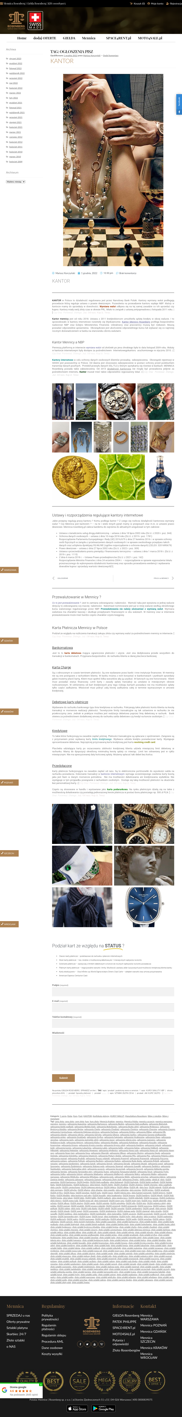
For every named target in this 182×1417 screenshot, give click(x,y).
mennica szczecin (146, 1121)
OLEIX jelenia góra (122, 1193)
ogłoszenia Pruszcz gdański (98, 1158)
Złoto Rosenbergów (126, 1350)
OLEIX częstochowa (71, 1187)
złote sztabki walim (65, 1277)
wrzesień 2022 (15, 78)
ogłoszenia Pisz (143, 1156)
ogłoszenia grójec (58, 1137)
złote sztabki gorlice (59, 1235)
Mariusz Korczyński (91, 55)
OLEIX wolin (131, 1219)
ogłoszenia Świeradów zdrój (73, 1169)
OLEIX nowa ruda (70, 1200)
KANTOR (61, 60)
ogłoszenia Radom (113, 1161)
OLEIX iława (69, 1193)
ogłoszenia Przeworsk (139, 1158)
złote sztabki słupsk (145, 1264)
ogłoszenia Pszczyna (159, 1158)
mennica (119, 1121)
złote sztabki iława (70, 1237)
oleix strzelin (156, 1211)
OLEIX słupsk (63, 1211)
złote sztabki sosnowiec (60, 1267)
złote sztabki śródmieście (84, 1267)
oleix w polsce (150, 1216)
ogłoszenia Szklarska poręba (156, 1169)
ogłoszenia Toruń (144, 1171)
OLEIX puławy (159, 1206)
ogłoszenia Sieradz (122, 1163)
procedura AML (58, 1093)
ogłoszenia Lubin (99, 1148)
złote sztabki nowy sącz (113, 1251)
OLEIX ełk (133, 1187)
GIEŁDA (69, 38)
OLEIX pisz (141, 1203)
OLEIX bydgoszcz (81, 1185)
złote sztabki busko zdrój (164, 1224)
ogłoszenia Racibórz (94, 1161)
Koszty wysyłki (52, 1354)
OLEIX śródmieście (107, 1211)
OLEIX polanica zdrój (156, 1203)
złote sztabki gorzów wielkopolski (84, 1235)
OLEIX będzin (83, 1182)
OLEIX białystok (131, 1182)
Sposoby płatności (83, 1093)
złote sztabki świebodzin (70, 1269)
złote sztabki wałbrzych (148, 1274)
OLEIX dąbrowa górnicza (92, 1187)
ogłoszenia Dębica (127, 1132)
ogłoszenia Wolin (122, 1177)
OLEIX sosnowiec (90, 1211)
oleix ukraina (137, 1216)
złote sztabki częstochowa (110, 1230)
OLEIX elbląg (123, 1187)
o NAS (11, 1346)
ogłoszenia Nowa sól (149, 1150)
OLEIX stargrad (142, 1211)
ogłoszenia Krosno (69, 1145)
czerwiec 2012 (15, 137)
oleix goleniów (122, 1190)
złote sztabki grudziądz (128, 1235)
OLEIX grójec (148, 1190)
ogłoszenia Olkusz (118, 1153)
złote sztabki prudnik (59, 1258)
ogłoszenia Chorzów (148, 1129)
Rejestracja (176, 3)
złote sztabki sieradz (127, 1264)
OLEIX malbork (104, 1198)
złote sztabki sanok (90, 1264)
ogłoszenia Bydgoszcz (149, 1126)
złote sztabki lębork (84, 1245)
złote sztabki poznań (163, 1256)
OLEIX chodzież (121, 1185)
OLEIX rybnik (104, 1208)
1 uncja (63, 1116)
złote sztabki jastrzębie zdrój (128, 1237)
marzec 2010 (15, 156)
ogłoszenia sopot (155, 1163)
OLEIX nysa (146, 1200)
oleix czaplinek (165, 1185)
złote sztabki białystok (69, 1224)
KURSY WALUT (117, 1116)
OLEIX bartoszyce (68, 1182)
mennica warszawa (163, 1121)
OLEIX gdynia (168, 1187)
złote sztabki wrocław (77, 1280)
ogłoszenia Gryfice (95, 1137)
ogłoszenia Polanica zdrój (162, 1156)
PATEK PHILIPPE (124, 1322)
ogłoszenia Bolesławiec (107, 1126)
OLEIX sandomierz (133, 1208)
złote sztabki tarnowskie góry (105, 1272)
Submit (63, 1078)
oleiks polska (145, 1179)
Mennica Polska (131, 1121)
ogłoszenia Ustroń (74, 1174)
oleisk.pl (155, 1179)
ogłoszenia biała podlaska (136, 1124)
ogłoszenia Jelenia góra (126, 1140)
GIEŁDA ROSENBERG (70, 1090)
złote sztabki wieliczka (106, 1277)
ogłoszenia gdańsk (58, 1134)
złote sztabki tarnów (82, 1272)
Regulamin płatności (49, 1327)
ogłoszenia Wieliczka (69, 1177)
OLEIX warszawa (86, 1219)
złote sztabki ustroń (107, 1274)
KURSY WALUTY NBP (155, 1090)
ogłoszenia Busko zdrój (128, 1126)
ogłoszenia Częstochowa (61, 1132)
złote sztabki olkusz (67, 1253)
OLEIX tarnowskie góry (68, 1216)
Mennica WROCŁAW (148, 1355)
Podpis (60, 985)
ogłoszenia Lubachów (82, 1148)
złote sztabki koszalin (76, 1243)
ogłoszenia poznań (58, 1158)
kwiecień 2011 (15, 147)
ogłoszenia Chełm (92, 1129)
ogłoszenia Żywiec (130, 1179)
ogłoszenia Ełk (159, 1132)
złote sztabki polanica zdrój (141, 1256)
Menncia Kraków (107, 1121)
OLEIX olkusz (63, 1203)
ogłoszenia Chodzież (110, 1129)
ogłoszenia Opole (152, 1153)
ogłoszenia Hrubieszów (134, 1137)
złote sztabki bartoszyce (127, 1221)
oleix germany (56, 1190)
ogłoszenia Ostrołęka (68, 1156)
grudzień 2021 (15, 102)
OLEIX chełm (107, 1185)
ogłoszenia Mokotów (69, 1150)
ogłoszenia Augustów (76, 1124)
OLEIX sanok (148, 1208)
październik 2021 (17, 112)
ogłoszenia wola (106, 1177)
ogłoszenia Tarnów (58, 1171)
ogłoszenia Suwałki (132, 1166)
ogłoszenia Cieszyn (166, 1129)
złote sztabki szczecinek (139, 1269)
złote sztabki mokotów (132, 1248)
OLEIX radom (64, 1208)
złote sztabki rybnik (147, 1261)
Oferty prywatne (18, 1322)
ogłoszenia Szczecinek (115, 1169)
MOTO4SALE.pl (150, 38)
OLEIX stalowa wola (126, 1211)
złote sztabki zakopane (143, 1280)
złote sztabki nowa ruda (70, 1251)
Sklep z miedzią (154, 1116)
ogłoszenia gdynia (75, 1134)
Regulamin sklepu (54, 1335)
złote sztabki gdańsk (106, 1232)
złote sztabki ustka (89, 1274)
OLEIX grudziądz (161, 1190)
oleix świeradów (114, 1214)
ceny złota (79, 1121)
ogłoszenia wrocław (139, 1177)
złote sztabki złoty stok (60, 1282)
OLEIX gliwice (84, 1190)
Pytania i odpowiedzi (121, 1342)
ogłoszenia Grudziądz (76, 1137)
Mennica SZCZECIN (147, 1339)
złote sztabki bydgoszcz (60, 1227)
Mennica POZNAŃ (153, 1325)
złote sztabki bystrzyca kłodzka (86, 1227)
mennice (54, 1124)
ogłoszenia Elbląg (144, 1132)
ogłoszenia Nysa (82, 1153)
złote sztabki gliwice (163, 1232)
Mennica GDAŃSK (153, 1331)
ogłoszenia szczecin (96, 1169)
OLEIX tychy (124, 1216)
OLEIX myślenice (166, 1198)
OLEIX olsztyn (76, 1203)
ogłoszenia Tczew (101, 1171)
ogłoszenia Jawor (107, 1140)
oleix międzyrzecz (119, 1198)
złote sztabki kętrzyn (119, 1240)
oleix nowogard (101, 1200)
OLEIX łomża (56, 1198)
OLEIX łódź (168, 1195)
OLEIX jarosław (82, 1193)
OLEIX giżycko (70, 1190)
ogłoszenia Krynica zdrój (114, 1145)
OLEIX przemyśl (113, 1206)
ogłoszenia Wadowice (93, 1174)
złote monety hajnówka (84, 1221)
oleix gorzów (135, 1190)
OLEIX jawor (107, 1193)
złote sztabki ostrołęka (143, 1253)
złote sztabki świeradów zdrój (95, 1269)
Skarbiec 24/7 (16, 1334)
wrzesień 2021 (15, 117)
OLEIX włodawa (117, 1219)
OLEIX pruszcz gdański (95, 1206)
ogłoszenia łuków (132, 1148)
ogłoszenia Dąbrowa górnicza (86, 1132)
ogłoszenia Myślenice (108, 1150)
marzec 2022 (15, 93)
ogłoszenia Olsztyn (135, 1153)
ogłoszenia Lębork (153, 1145)
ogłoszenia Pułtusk (76, 1161)
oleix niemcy (55, 1200)
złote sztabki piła (104, 1256)
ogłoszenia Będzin (116, 1124)
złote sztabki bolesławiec (141, 1224)
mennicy (62, 1124)
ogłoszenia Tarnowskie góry (80, 1171)
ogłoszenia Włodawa (89, 1177)
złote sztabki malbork (90, 1248)
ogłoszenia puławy (58, 1161)
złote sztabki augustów (105, 1221)
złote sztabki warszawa (84, 1277)
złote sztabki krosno (118, 1243)
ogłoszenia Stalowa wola (93, 1166)
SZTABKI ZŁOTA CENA (124, 1093)
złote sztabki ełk (89, 1232)
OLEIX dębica (110, 1187)
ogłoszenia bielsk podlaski (61, 1126)
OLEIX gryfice (56, 1193)
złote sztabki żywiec (81, 1282)
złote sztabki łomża (119, 1245)
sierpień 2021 (15, 122)
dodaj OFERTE (44, 38)
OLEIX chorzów (150, 1185)
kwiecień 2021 (15, 127)
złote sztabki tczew (127, 1272)
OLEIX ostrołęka (117, 1203)
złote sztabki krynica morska (141, 1243)
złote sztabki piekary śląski (83, 1256)
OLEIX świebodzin (98, 1214)
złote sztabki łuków (71, 1248)
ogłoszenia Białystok (158, 1124)
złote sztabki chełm (127, 1227)
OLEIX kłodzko (63, 1195)
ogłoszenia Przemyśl (120, 1158)
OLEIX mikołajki (136, 1198)
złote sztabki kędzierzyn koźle (95, 1240)
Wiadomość (58, 1032)
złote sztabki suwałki (149, 1267)
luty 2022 (13, 98)
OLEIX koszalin (99, 1195)
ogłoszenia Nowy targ (64, 1153)
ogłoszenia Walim (149, 1174)
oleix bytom (95, 1185)
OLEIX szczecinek (145, 1214)
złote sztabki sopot (164, 1264)
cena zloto (69, 1121)
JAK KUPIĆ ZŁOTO (152, 1093)
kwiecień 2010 (15, 152)
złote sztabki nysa (154, 1251)
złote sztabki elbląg (72, 1232)
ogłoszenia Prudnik (76, 1158)
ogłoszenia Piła (129, 1156)
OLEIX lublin (90, 1198)
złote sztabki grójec (108, 1235)
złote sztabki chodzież (147, 1227)
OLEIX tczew (85, 1216)
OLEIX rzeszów (117, 1208)
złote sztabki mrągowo (153, 1248)
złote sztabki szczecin (118, 1269)
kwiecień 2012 (15, 142)
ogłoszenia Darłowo (109, 1132)
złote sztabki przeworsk (127, 1258)
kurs (87, 1121)
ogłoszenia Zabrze (157, 1177)
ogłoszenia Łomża (63, 1148)
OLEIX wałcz (72, 1219)
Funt (80, 1116)
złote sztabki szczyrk (160, 1269)
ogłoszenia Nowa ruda (128, 1150)
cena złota (59, 1121)
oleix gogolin (109, 1190)
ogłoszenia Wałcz (132, 1174)
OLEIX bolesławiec (64, 1185)
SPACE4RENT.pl (118, 38)
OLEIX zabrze (158, 1219)
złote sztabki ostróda (123, 1253)
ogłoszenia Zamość (92, 1179)
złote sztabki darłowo (160, 1230)
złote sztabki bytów (109, 1227)
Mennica (88, 38)
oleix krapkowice (114, 1195)
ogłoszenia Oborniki (100, 1153)
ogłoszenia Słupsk (139, 1163)
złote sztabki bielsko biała (117, 1224)
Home (22, 38)
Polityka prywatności (50, 1317)
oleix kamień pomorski (142, 1193)
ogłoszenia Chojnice (129, 1129)
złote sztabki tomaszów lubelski (151, 1272)
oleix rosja (75, 1208)
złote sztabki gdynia (125, 1232)
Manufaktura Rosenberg (136, 1116)
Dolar (69, 1116)
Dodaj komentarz (110, 55)
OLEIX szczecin (129, 1214)
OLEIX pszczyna (145, 1206)
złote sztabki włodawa (147, 1277)
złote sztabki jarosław (88, 1237)
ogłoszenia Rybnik (151, 1161)
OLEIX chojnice (136, 1185)
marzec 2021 (15, 132)
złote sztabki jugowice (71, 1240)
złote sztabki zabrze (97, 1280)
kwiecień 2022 (15, 88)
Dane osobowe (52, 1348)
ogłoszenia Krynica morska (91, 1145)
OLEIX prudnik (77, 1206)
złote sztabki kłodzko (156, 1240)
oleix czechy (55, 1187)
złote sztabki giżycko (144, 1232)
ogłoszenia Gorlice (128, 1134)
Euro (75, 1116)
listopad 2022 (15, 68)
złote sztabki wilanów (126, 1277)
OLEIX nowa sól (86, 1200)
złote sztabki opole (104, 1253)
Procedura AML (52, 1341)
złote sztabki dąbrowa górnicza (136, 1230)
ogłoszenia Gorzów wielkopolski (151, 1134)
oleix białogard (116, 1182)
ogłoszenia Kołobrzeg (128, 1142)
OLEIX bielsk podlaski (149, 1182)
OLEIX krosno (129, 1195)
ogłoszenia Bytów (75, 1129)
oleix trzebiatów (111, 1216)
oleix (162, 1179)
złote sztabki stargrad (129, 1267)
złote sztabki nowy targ (135, 1251)
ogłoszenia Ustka (57, 1174)
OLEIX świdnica (65, 1214)
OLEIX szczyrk (160, 1214)
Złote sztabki (16, 1340)
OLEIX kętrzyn (158, 1193)
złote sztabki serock (108, 1264)
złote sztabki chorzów (68, 1230)
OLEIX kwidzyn (143, 1195)
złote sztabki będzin (148, 1221)
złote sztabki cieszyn (88, 1230)
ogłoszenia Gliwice (111, 1134)
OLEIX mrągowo (151, 1198)
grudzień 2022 (15, 63)
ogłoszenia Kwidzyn (135, 1145)
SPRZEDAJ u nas (18, 1315)
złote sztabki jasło (107, 1237)
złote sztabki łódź (102, 1245)
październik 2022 (17, 73)
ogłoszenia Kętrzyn (74, 1142)
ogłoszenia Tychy (160, 1171)
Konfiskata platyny (101, 1116)
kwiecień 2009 (15, 161)
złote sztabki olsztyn (86, 1253)
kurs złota (94, 1121)
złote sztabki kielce (137, 1240)
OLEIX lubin (79, 1198)
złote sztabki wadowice (127, 1274)
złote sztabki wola (166, 1277)
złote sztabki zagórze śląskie (119, 1280)
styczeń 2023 (15, 58)
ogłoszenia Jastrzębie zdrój (86, 1140)
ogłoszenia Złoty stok (111, 1179)
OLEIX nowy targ (132, 1200)
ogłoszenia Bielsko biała (84, 1126)
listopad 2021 (15, 107)
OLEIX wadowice (164, 1216)
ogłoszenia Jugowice (146, 1140)
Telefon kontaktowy (67, 1017)
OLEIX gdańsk (155, 1187)
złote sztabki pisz (120, 1256)
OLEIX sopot (76, 1211)
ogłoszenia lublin (115, 1148)
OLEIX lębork (157, 1195)
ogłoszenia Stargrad (114, 1166)
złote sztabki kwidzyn (65, 1245)
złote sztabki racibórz (86, 1261)
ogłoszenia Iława (152, 1137)
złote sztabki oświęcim (165, 1253)
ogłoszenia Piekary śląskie (109, 1156)
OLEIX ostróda (102, 1203)
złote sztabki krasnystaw (98, 1243)
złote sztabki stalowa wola (107, 1267)
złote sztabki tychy (71, 1274)
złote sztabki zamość (163, 1280)
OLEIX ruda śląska (89, 1208)
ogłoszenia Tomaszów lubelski (123, 1171)
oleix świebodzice (81, 1214)
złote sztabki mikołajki (111, 1248)
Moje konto (157, 3)
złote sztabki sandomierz (70, 1264)
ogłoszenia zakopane (74, 1179)
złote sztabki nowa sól (92, 1251)
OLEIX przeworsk (129, 1206)
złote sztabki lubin (158, 1245)
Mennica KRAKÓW (153, 1348)
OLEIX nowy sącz (116, 1200)
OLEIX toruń (97, 1216)
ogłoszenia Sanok (87, 1163)
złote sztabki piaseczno (60, 1256)
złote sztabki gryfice (148, 1235)
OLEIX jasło (95, 1193)
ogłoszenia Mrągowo (88, 1150)
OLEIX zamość (66, 1221)
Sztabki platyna (17, 1328)
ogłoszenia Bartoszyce (97, 1124)
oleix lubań (68, 1198)
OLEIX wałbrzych (58, 1219)
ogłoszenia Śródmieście (71, 1166)
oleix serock (160, 1208)
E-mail (60, 1001)
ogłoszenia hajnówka (113, 1137)
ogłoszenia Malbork (149, 1148)
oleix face (144, 1187)
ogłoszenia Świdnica (151, 1166)
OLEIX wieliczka (102, 1219)
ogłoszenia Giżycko (92, 1134)
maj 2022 (13, 83)
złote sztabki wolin (58, 1280)
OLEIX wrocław (145, 1219)
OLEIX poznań (63, 1206)
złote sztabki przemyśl (106, 1258)
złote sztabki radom (106, 1261)
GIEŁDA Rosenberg (126, 1315)
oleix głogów (96, 1190)
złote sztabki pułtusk (67, 1261)
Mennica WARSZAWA (149, 1317)
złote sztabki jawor (151, 1237)
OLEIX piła (130, 1203)
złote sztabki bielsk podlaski (92, 1224)
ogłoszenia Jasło (66, 1140)
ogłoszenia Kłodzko (109, 1142)
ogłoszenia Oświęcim (87, 1156)
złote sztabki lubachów (139, 1245)
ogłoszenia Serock (105, 1163)
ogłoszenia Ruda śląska (132, 1161)
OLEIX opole (89, 1203)
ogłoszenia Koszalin (148, 1142)
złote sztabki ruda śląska (126, 1261)
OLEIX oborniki (159, 1200)
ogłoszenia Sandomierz (69, 1163)
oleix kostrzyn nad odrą (81, 1195)
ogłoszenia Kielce (92, 1142)
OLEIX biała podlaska (99, 1182)
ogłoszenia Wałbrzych (114, 1174)
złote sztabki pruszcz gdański (83, 1258)
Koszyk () (139, 3)
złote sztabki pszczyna (149, 1258)
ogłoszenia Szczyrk (134, 1169)
